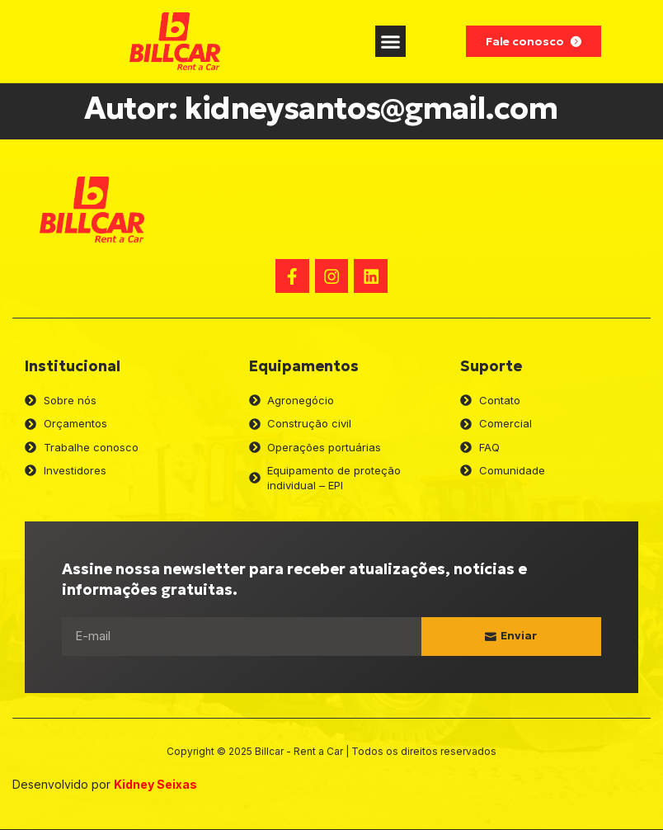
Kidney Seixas (155, 785)
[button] (391, 41)
